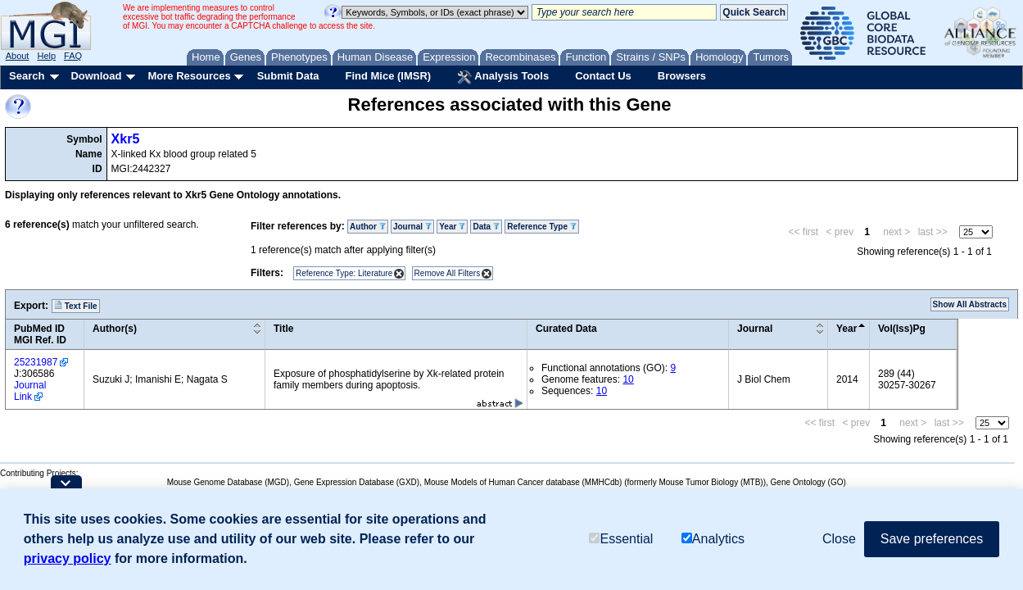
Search (26, 76)
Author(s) (115, 328)
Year (452, 226)
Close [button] (839, 539)
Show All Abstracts (970, 304)
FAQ (73, 56)
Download (95, 76)
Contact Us (603, 76)
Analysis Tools (503, 77)
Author (368, 226)
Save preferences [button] (931, 539)
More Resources (188, 76)
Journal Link (30, 390)
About (17, 56)
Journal (412, 226)
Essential (621, 539)
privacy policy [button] (67, 558)
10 (627, 379)
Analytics (713, 539)
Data (486, 226)
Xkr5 (125, 139)
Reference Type (542, 226)
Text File (75, 306)
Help (46, 56)
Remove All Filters (447, 273)
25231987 (35, 362)
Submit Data (288, 76)
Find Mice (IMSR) (388, 76)
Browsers (682, 76)
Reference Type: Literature (344, 273)
